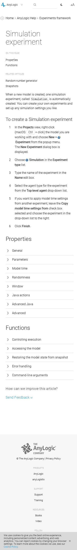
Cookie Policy (11, 546)
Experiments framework (55, 18)
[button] (16, 4)
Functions (11, 65)
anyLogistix (38, 479)
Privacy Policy (53, 458)
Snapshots (12, 86)
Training (38, 500)
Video (38, 521)
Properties (12, 59)
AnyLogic (38, 473)
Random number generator (21, 80)
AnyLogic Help (26, 18)
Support (38, 494)
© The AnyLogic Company (30, 458)
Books (38, 515)
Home (10, 18)
